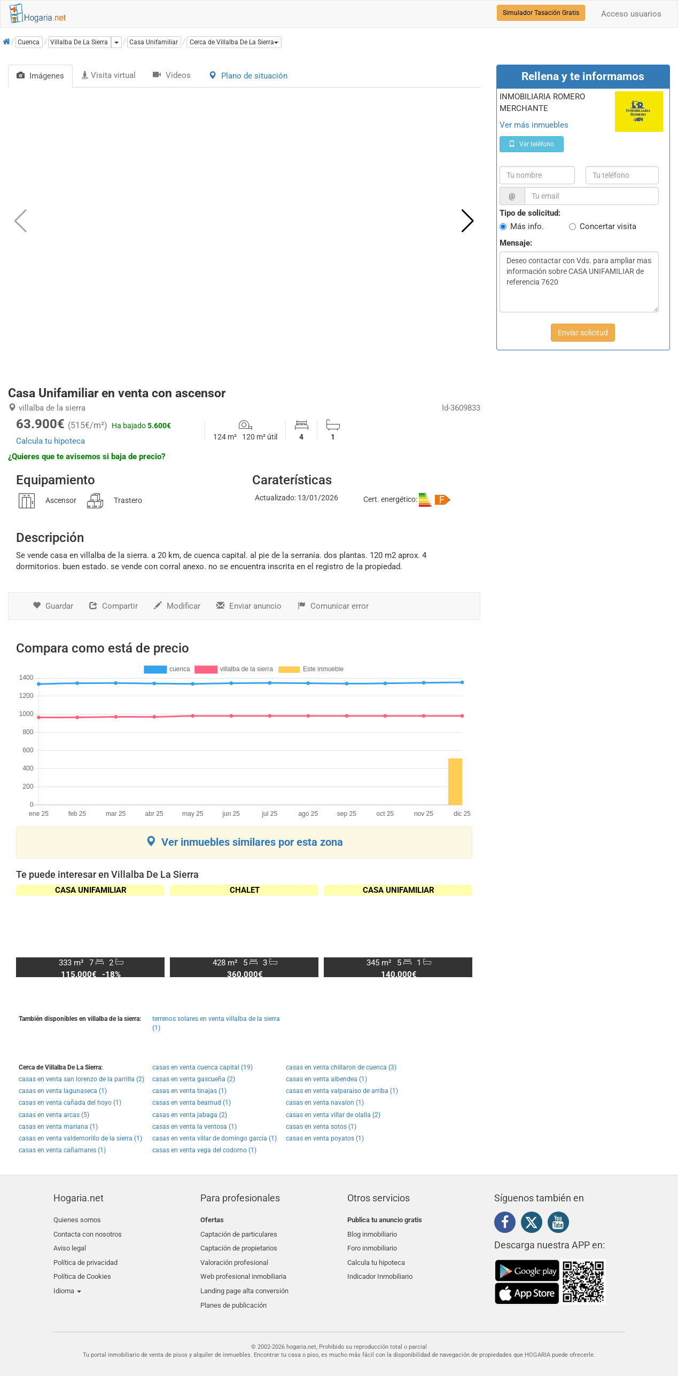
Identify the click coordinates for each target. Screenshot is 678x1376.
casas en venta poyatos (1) (325, 1138)
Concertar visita (608, 226)
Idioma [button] (67, 1283)
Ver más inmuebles (534, 125)
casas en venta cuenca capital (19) (202, 1067)
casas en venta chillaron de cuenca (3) (341, 1067)
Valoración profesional (234, 1258)
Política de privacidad (85, 1258)
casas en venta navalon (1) (325, 1102)
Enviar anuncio (249, 606)
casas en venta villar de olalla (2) (333, 1115)
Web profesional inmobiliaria (243, 1271)
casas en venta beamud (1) (191, 1102)
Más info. (527, 226)
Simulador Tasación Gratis (541, 13)
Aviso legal (69, 1245)
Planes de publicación (233, 1296)
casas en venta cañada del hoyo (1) (70, 1102)
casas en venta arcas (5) (54, 1115)
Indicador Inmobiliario (379, 1271)
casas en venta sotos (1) (321, 1126)
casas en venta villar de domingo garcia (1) (214, 1138)
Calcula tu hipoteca (50, 441)
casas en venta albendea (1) (326, 1079)
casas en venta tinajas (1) (189, 1091)
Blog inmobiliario (372, 1233)
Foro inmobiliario (372, 1245)
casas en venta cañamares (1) (62, 1150)
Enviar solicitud (583, 332)
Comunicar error (333, 606)
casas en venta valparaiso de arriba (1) (342, 1091)
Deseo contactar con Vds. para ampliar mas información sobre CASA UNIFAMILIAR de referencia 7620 (579, 281)
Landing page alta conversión (244, 1283)
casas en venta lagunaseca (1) (63, 1091)
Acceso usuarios (631, 14)
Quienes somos (77, 1220)
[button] (234, 42)
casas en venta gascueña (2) (193, 1079)
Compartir (113, 606)
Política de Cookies (82, 1271)
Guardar (53, 606)
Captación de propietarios (238, 1245)
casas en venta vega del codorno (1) (204, 1150)
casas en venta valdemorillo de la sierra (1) (80, 1138)
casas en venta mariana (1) (58, 1126)
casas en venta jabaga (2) (189, 1115)
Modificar (177, 606)
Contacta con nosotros (87, 1233)
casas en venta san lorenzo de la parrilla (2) (81, 1079)
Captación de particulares (238, 1233)
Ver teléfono (531, 144)
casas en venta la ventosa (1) (194, 1126)
